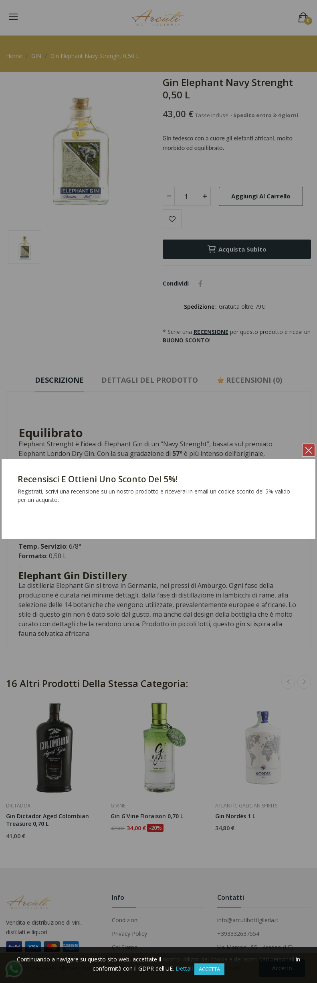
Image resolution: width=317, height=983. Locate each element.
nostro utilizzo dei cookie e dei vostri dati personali (228, 959)
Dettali (184, 968)
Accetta (209, 969)
